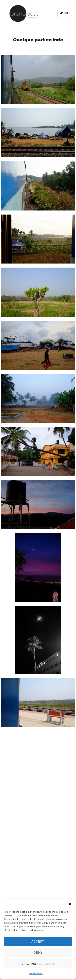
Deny (38, 953)
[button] (70, 904)
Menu (64, 13)
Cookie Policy (36, 973)
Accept (38, 941)
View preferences (38, 964)
